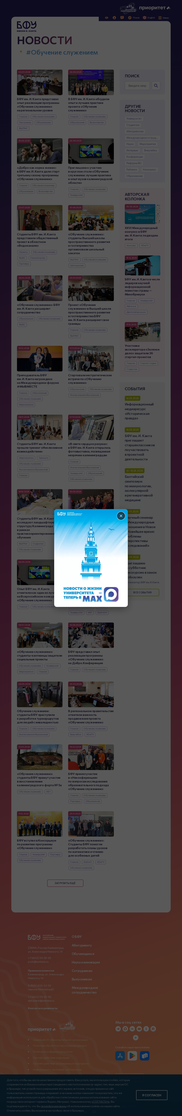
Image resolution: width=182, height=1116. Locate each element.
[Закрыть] (121, 516)
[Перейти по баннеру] (91, 558)
